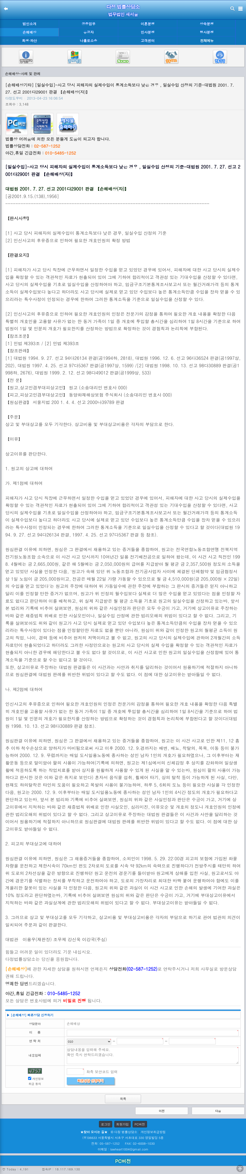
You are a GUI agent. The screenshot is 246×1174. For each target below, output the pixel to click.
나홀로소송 (88, 40)
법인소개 (30, 23)
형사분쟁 (207, 32)
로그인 (105, 1124)
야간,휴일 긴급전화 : (40, 153)
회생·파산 (29, 40)
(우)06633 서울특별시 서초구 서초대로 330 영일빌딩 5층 (123, 1137)
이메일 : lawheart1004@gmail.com (123, 1149)
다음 (218, 1111)
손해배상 (30, 32)
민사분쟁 (148, 32)
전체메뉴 (207, 40)
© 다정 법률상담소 (124, 1132)
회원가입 (122, 1124)
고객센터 (148, 40)
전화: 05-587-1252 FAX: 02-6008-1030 (123, 1143)
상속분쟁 (207, 23)
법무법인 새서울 (123, 14)
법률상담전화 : (32, 146)
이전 (162, 1111)
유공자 (88, 32)
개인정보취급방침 (153, 1132)
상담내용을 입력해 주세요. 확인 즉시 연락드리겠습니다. (153, 1055)
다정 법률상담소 (123, 6)
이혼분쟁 (148, 23)
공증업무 (89, 23)
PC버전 (140, 1124)
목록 (123, 1098)
